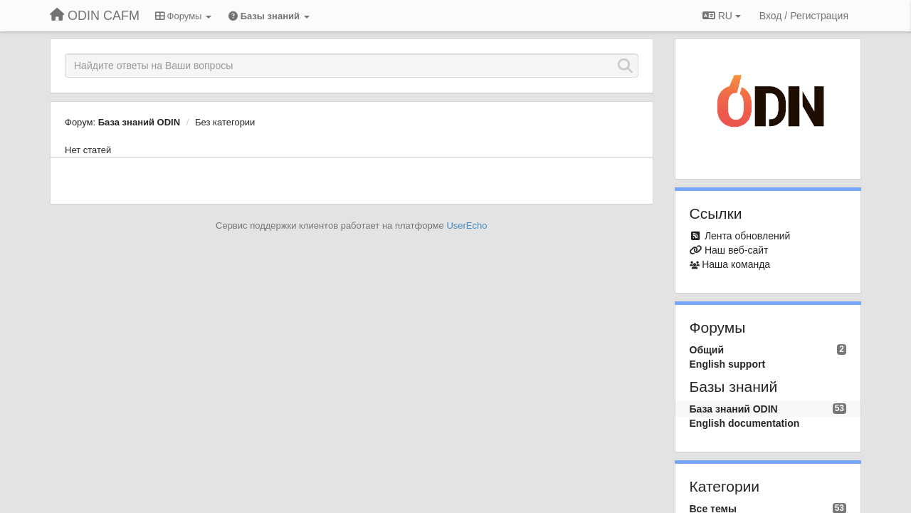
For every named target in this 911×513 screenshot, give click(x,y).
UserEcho (466, 225)
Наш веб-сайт (737, 250)
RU (721, 15)
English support (728, 364)
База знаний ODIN (139, 122)
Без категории (225, 122)
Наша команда (736, 264)
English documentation (745, 423)
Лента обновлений (747, 236)
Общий (707, 350)
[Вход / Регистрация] (804, 16)
